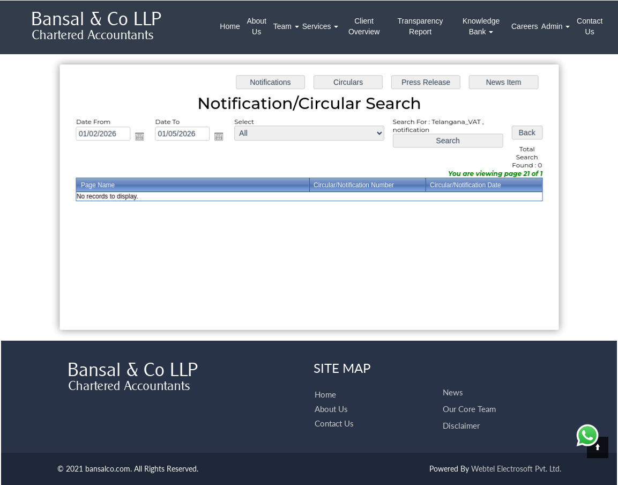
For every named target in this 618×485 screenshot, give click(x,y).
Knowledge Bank (481, 26)
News (453, 376)
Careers (524, 26)
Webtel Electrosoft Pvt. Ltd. (516, 468)
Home (230, 26)
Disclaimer (461, 410)
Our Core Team (469, 393)
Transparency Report (420, 26)
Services (320, 26)
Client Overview (363, 26)
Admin (555, 26)
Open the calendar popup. (144, 137)
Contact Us (589, 26)
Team (286, 26)
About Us (256, 26)
